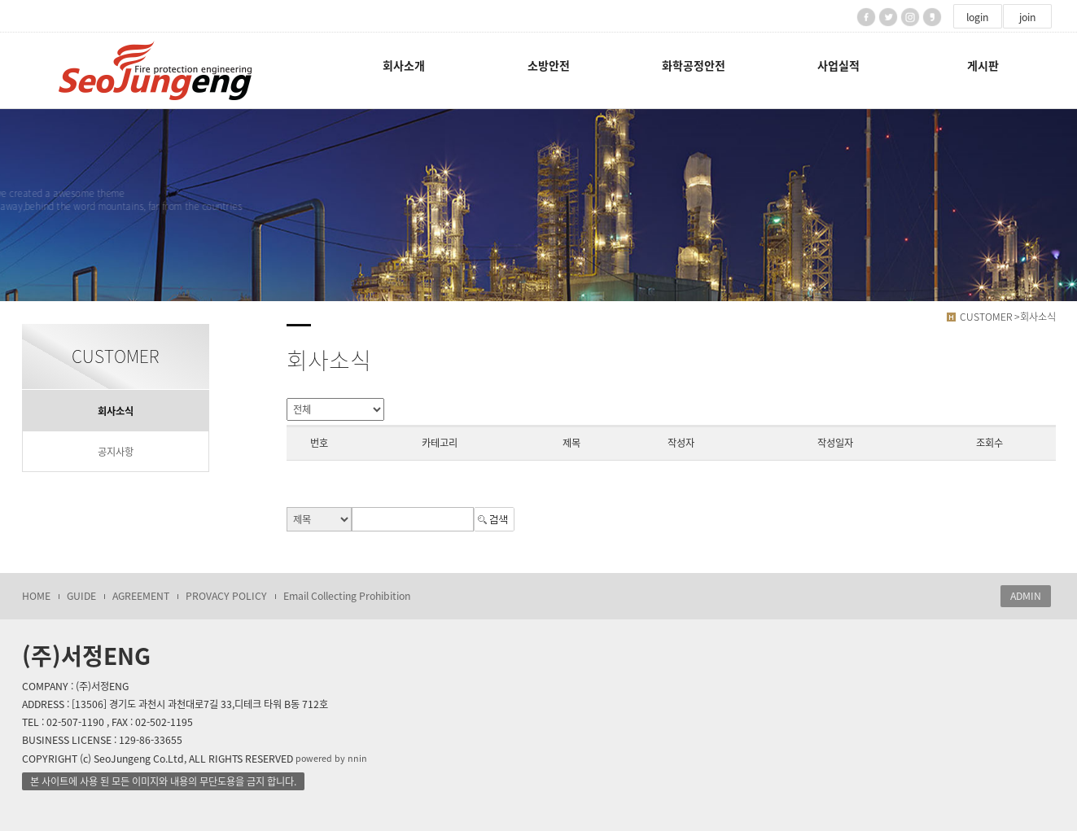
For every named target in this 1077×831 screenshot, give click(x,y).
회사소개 (404, 65)
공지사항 (116, 451)
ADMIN (1025, 595)
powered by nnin (331, 758)
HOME (36, 595)
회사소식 (116, 411)
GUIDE (81, 595)
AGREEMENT (140, 595)
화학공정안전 (693, 65)
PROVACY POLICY (226, 595)
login (977, 17)
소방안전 (549, 65)
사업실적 (838, 65)
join (1027, 17)
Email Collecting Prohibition (346, 595)
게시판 (983, 65)
